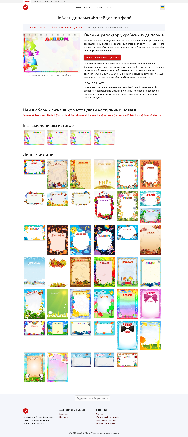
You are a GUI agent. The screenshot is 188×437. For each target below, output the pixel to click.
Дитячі (78, 27)
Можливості (83, 7)
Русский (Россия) (153, 115)
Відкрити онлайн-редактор (92, 398)
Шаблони (97, 7)
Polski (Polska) (135, 115)
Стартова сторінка (35, 27)
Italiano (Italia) (95, 115)
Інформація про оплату (107, 420)
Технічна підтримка (105, 423)
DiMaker (27, 1)
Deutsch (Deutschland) (58, 115)
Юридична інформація (107, 417)
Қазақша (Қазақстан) (115, 115)
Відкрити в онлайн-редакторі (102, 57)
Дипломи (66, 27)
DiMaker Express (41, 1)
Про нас (109, 7)
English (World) (79, 115)
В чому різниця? (58, 1)
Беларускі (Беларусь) (35, 115)
